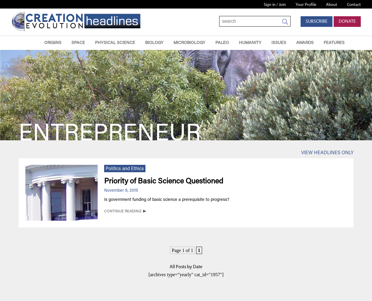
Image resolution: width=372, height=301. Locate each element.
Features (334, 43)
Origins (52, 43)
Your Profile (306, 5)
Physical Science (115, 43)
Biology (154, 43)
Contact (354, 5)
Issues (278, 43)
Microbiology (189, 43)
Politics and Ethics (125, 169)
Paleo (222, 43)
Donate (347, 21)
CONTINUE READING (122, 211)
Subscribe (316, 21)
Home (30, 42)
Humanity (250, 43)
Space (78, 43)
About (331, 5)
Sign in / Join (275, 5)
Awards (305, 43)
